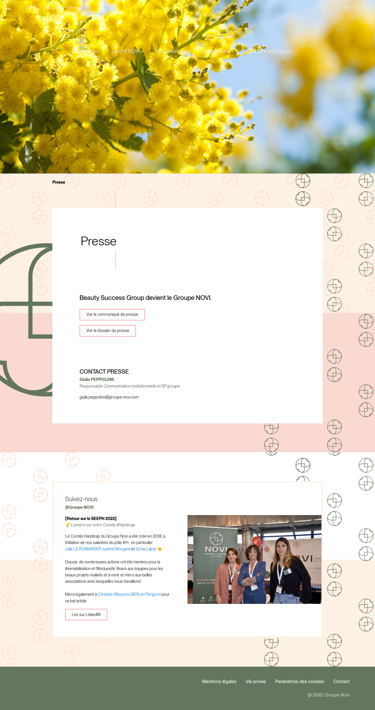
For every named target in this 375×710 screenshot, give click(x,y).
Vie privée (256, 681)
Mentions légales (219, 681)
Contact (341, 681)
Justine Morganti (116, 549)
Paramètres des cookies (299, 681)
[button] (86, 51)
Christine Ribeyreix (114, 594)
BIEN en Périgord (146, 594)
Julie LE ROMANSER (83, 549)
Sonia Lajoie (146, 549)
